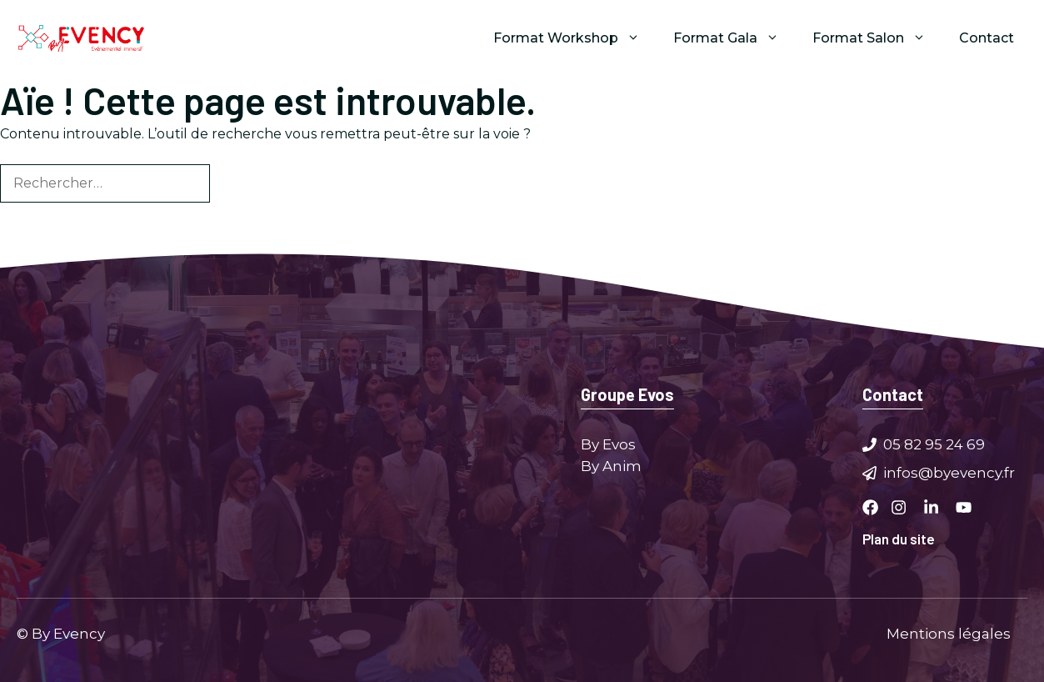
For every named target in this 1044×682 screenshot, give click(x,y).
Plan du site (898, 538)
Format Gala (734, 38)
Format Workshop (575, 38)
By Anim (611, 465)
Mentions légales (949, 632)
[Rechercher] (237, 183)
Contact (986, 38)
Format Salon (877, 38)
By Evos (608, 444)
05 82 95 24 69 (934, 444)
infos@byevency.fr (949, 472)
